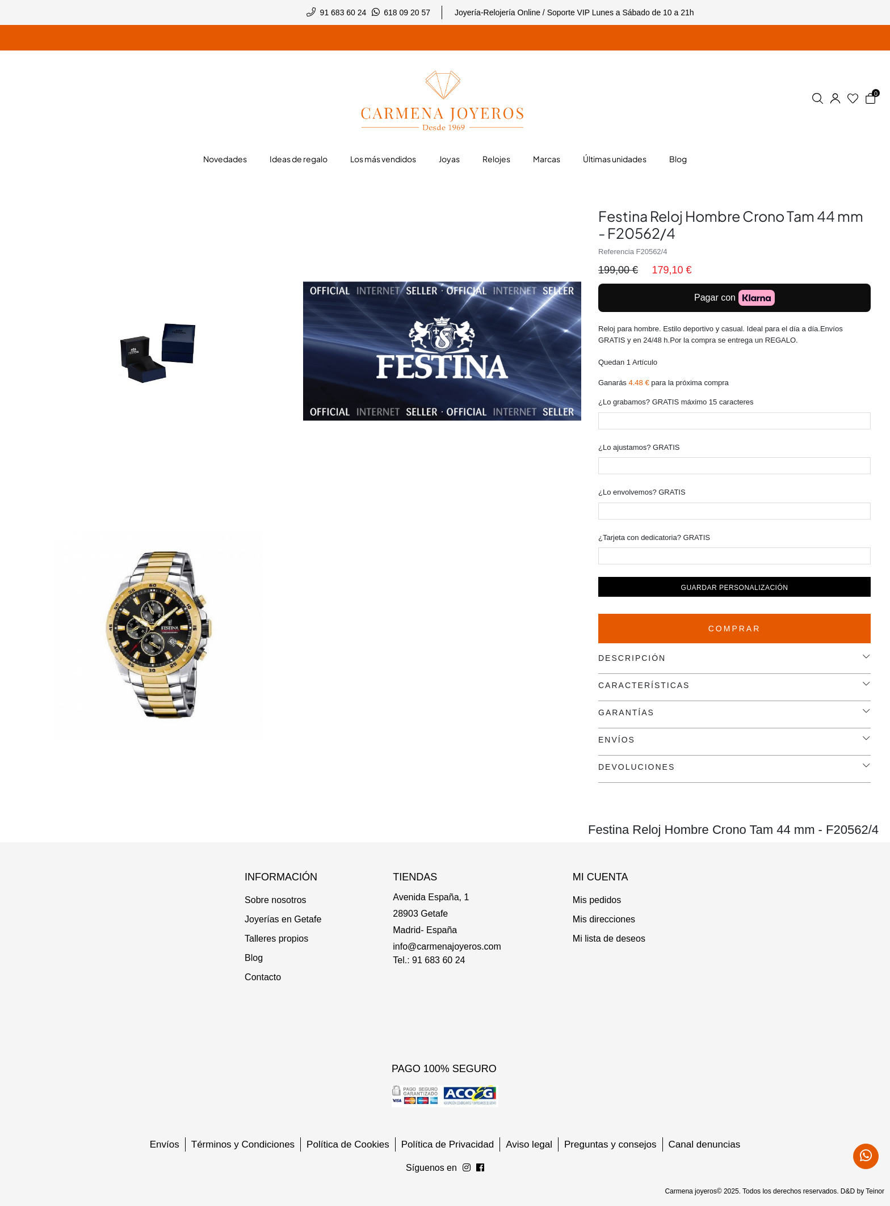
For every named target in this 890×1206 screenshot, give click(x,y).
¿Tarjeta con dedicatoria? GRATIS (654, 537)
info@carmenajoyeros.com (447, 946)
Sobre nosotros (276, 900)
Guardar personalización (734, 588)
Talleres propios (276, 938)
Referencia (616, 251)
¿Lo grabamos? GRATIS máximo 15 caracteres (676, 402)
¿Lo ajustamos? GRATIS (639, 447)
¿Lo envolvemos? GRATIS (642, 492)
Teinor (875, 1191)
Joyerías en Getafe (283, 919)
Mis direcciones (604, 919)
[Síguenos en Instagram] (480, 1168)
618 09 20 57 (407, 12)
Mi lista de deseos (609, 938)
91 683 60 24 (343, 12)
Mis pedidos (597, 900)
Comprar (734, 628)
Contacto (263, 977)
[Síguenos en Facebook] (467, 1168)
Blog (254, 958)
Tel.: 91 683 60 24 (429, 960)
